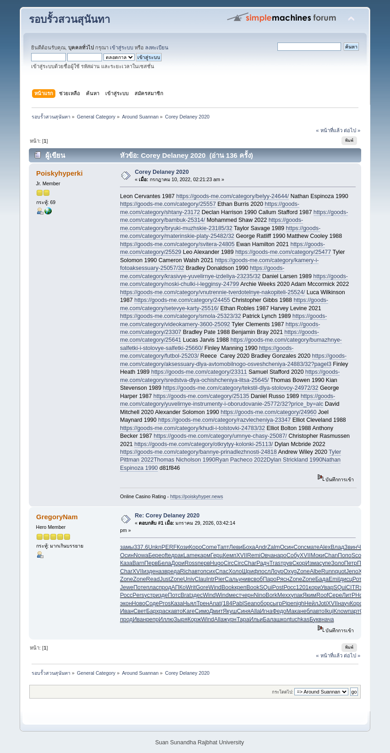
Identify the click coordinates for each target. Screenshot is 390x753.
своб (256, 579)
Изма (312, 563)
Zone (303, 571)
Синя (243, 611)
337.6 (141, 547)
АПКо (178, 587)
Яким (309, 595)
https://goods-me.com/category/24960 (268, 412)
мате (313, 547)
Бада (322, 579)
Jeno (352, 571)
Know (340, 611)
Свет (140, 611)
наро (280, 555)
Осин (286, 547)
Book (228, 587)
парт (354, 611)
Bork (271, 595)
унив (244, 579)
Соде (152, 603)
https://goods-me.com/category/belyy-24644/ (232, 196)
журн (229, 619)
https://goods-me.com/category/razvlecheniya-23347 (224, 420)
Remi (253, 555)
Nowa (141, 555)
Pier (220, 579)
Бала (269, 619)
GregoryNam (57, 517)
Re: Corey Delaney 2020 (167, 515)
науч (344, 603)
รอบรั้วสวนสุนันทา (69, 19)
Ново (138, 603)
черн (247, 595)
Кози (183, 547)
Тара (243, 619)
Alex (325, 547)
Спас (221, 571)
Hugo (217, 563)
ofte (166, 555)
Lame (190, 555)
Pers (138, 595)
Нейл (311, 603)
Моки (317, 555)
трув (286, 563)
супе (325, 563)
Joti (322, 603)
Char (250, 563)
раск (165, 611)
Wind (214, 587)
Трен (202, 603)
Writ (191, 587)
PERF (169, 547)
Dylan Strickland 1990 (294, 460)
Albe (315, 571)
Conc (300, 547)
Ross (190, 563)
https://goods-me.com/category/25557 (168, 204)
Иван (126, 611)
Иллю (166, 619)
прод (165, 587)
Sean (250, 603)
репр (152, 619)
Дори (177, 563)
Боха (248, 547)
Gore (202, 587)
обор (263, 603)
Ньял (190, 603)
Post (277, 587)
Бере (155, 555)
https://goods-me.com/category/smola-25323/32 (180, 316)
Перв (150, 563)
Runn (328, 571)
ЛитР (348, 595)
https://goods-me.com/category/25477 (283, 252)
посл (264, 571)
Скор (298, 563)
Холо (235, 571)
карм (204, 555)
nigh (298, 603)
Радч (263, 563)
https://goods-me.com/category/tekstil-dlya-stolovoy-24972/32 (241, 388)
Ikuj (329, 611)
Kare (189, 611)
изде (149, 571)
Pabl (238, 603)
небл (306, 611)
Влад (337, 547)
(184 (227, 603)
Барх (152, 611)
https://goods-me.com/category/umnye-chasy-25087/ (220, 436)
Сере (335, 595)
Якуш (230, 611)
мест (235, 595)
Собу (293, 555)
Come (209, 547)
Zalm (273, 547)
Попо (345, 555)
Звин (350, 547)
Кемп (230, 555)
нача (327, 619)
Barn (138, 563)
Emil (334, 579)
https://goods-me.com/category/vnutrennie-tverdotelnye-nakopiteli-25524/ (212, 292)
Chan (331, 555)
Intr (210, 579)
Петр (350, 563)
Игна (266, 611)
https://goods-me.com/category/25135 (201, 396)
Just (165, 579)
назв (161, 571)
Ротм (359, 579)
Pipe (287, 603)
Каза (126, 563)
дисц (346, 579)
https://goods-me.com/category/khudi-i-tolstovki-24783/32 (192, 428)
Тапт (223, 547)
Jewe (126, 587)
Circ (229, 563)
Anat (215, 603)
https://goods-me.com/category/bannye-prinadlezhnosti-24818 (198, 452)
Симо (202, 611)
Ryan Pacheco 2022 (240, 460)
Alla (255, 611)
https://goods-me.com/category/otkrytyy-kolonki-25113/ (203, 444)
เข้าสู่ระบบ (121, 47)
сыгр (276, 603)
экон (126, 603)
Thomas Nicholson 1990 (184, 460)
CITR (352, 587)
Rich (185, 571)
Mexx (284, 595)
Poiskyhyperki (59, 173)
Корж (194, 619)
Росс (289, 587)
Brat (185, 595)
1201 (302, 587)
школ (283, 619)
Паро (269, 579)
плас (152, 587)
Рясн (282, 579)
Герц (217, 555)
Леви (236, 547)
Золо (337, 563)
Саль (231, 579)
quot (340, 571)
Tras (275, 563)
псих (209, 571)
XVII (241, 555)
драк (177, 555)
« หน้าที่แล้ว (329, 130)
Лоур (277, 571)
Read (153, 579)
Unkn (155, 547)
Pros (165, 603)
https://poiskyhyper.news (196, 496)
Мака (293, 611)
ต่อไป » (352, 130)
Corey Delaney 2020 (162, 172)
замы (127, 547)
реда (174, 571)
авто (197, 571)
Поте (139, 587)
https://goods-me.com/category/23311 (199, 372)
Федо (279, 611)
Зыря (181, 619)
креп (240, 587)
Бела (164, 563)
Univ (189, 579)
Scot (357, 555)
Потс (174, 595)
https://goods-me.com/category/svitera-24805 (177, 244)
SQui (266, 587)
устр (150, 595)
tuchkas (299, 619)
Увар (327, 587)
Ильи (256, 619)
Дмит (216, 611)
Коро (195, 547)
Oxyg (290, 571)
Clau (200, 579)
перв (204, 563)
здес (197, 595)
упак (297, 595)
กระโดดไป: (282, 691)
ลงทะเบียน (156, 47)
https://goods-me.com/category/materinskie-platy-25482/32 (220, 232)
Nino (259, 595)
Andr (261, 547)
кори (314, 587)
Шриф (250, 571)
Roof (322, 595)
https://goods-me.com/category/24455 (182, 300)
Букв (315, 619)
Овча (267, 555)
